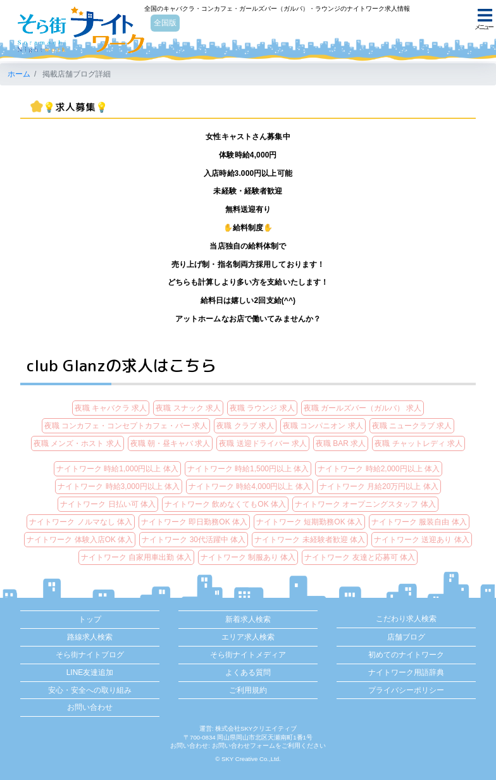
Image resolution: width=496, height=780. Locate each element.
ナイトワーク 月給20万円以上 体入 (378, 486)
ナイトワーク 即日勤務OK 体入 (194, 521)
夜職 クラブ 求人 (245, 425)
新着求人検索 (248, 619)
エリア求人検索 (248, 637)
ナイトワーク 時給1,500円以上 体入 (248, 468)
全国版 (166, 23)
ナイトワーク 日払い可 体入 (108, 504)
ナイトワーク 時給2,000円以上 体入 (379, 468)
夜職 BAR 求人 (341, 443)
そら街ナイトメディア (248, 654)
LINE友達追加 (90, 672)
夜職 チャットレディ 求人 (418, 443)
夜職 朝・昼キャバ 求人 (170, 443)
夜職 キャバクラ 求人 (111, 408)
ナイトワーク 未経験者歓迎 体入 (309, 539)
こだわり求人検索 (406, 618)
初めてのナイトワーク (406, 654)
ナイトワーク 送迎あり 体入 (421, 539)
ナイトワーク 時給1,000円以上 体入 (117, 468)
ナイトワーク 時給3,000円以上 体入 (119, 486)
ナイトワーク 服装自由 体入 (419, 521)
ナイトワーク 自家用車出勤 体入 (136, 557)
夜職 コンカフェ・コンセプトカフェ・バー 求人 (126, 425)
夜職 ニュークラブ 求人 (412, 425)
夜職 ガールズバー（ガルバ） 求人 (363, 408)
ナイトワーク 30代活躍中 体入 (193, 539)
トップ (89, 619)
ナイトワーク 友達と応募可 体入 (359, 557)
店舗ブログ (406, 637)
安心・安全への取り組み (90, 690)
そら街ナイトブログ (90, 654)
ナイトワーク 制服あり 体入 (248, 557)
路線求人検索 (90, 637)
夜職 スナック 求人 (188, 408)
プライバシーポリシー (406, 690)
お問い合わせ (90, 707)
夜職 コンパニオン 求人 (323, 425)
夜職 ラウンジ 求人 (262, 408)
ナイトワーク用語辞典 (406, 672)
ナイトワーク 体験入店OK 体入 (80, 539)
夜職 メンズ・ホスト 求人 (77, 443)
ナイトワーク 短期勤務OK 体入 (309, 521)
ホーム (19, 74)
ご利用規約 (248, 690)
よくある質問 (248, 672)
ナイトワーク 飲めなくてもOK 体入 (225, 504)
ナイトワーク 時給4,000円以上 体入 (250, 486)
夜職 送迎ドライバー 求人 (263, 443)
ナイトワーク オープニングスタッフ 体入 (365, 504)
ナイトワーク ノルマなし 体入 (80, 521)
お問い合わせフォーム (243, 745)
